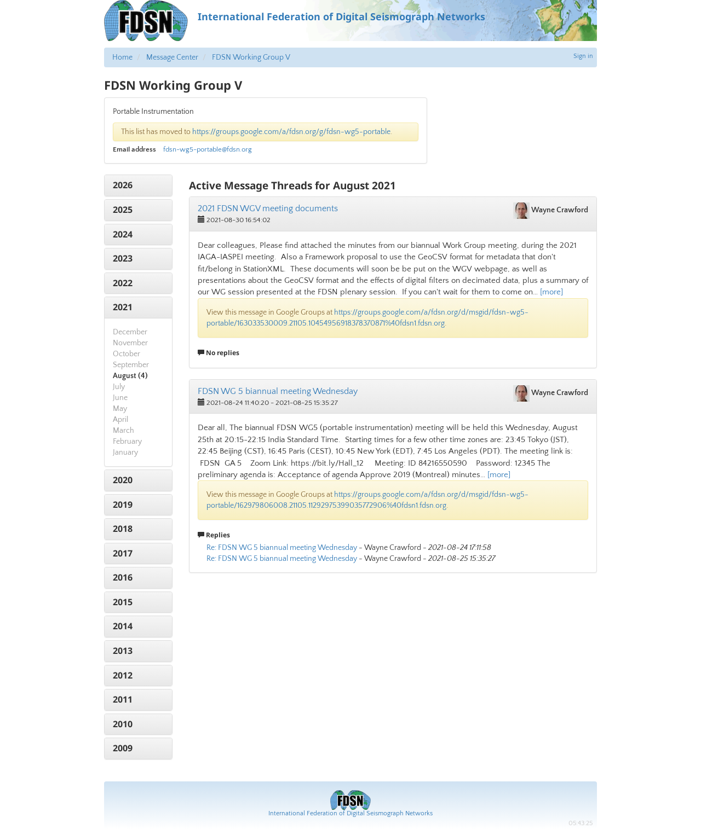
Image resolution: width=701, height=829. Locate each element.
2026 (123, 185)
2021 (123, 307)
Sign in (583, 56)
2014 (123, 626)
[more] (551, 292)
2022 (123, 283)
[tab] (138, 185)
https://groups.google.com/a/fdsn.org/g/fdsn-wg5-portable (291, 131)
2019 (123, 504)
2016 (123, 577)
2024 (123, 234)
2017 (123, 553)
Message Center (172, 57)
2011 (123, 699)
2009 (123, 748)
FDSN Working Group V (251, 57)
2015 (123, 602)
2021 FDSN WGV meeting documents (268, 208)
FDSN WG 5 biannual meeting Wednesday (278, 391)
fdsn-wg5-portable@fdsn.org (207, 149)
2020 (123, 480)
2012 (123, 675)
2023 (123, 258)
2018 (123, 529)
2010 (123, 724)
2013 (123, 651)
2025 (123, 210)
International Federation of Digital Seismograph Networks (350, 813)
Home (122, 57)
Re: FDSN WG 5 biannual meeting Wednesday (281, 547)
